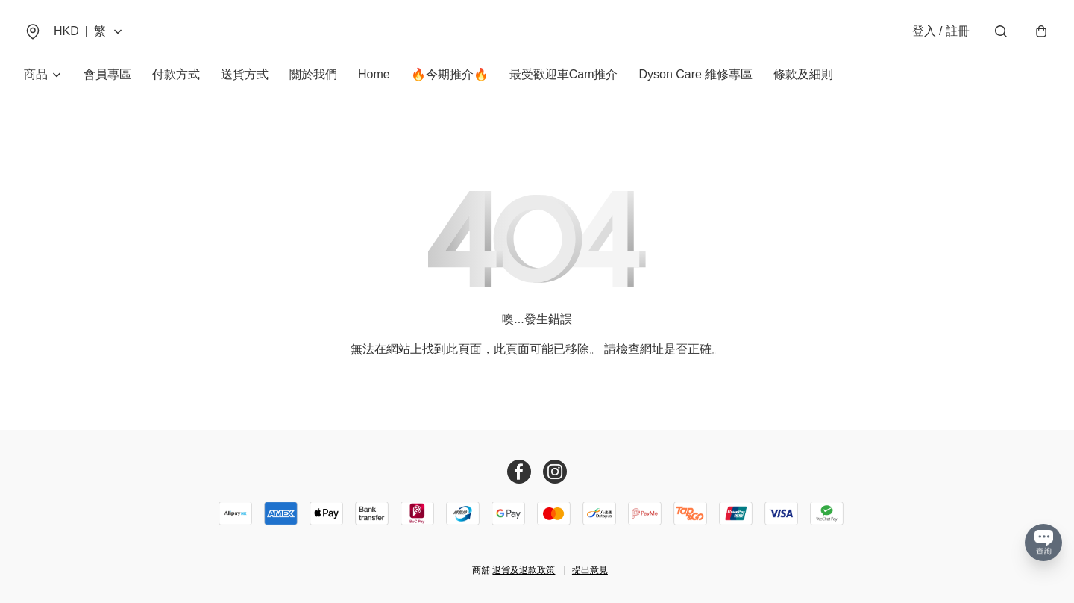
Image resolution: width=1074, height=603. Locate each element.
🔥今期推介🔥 (450, 74)
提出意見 (590, 570)
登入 (941, 31)
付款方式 (176, 74)
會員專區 (107, 74)
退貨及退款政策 (523, 570)
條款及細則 (803, 74)
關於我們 (313, 74)
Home (374, 74)
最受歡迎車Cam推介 (563, 74)
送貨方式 (244, 74)
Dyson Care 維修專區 (695, 74)
